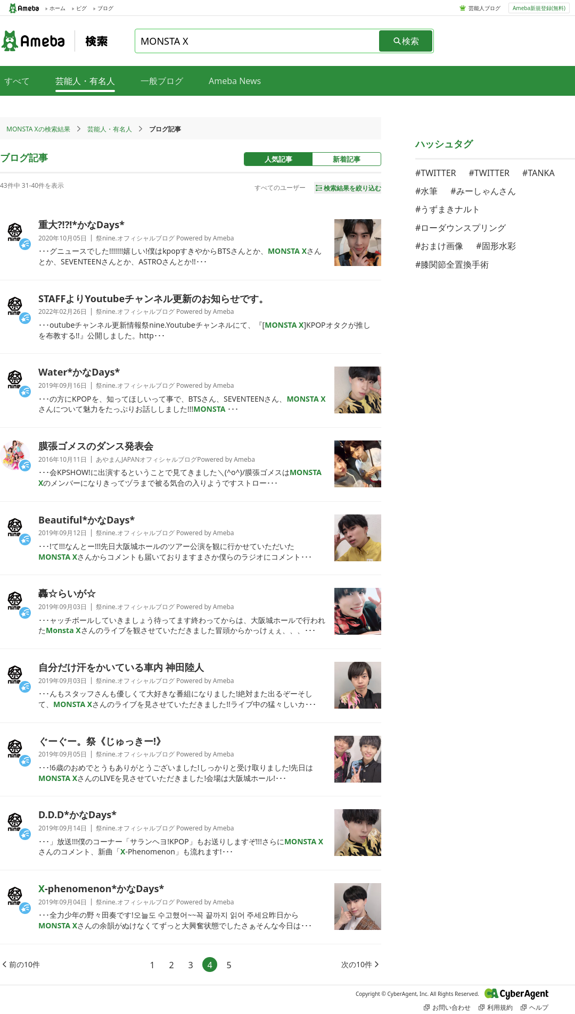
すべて (17, 81)
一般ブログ (162, 81)
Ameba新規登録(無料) (539, 8)
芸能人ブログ (484, 8)
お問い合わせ (447, 1007)
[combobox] (257, 41)
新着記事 (346, 159)
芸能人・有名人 (109, 129)
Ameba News (235, 81)
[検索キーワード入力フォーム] (257, 41)
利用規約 (496, 1007)
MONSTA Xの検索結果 (38, 129)
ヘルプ (534, 1007)
